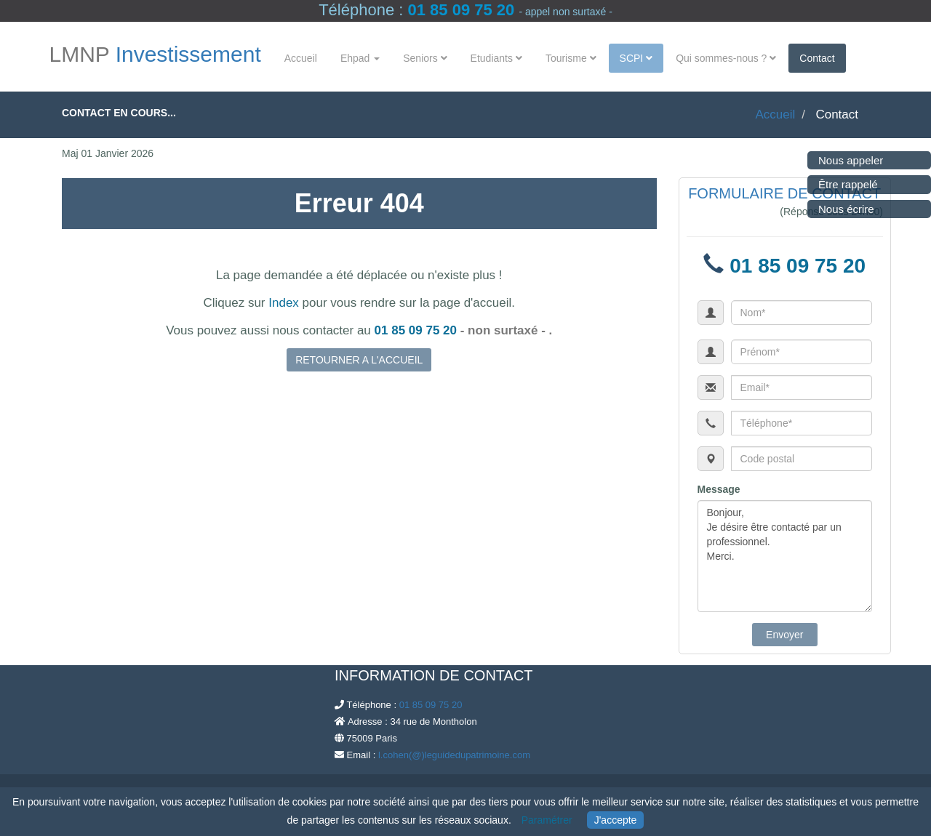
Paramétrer (547, 820)
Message (719, 489)
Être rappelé (848, 184)
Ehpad (360, 58)
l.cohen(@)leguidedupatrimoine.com (454, 754)
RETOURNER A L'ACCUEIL (359, 360)
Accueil (300, 58)
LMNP (155, 55)
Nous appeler (850, 160)
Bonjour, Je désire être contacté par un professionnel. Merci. (785, 556)
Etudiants (496, 58)
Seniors (425, 58)
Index (283, 303)
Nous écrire (846, 209)
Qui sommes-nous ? (726, 58)
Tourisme (571, 58)
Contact (816, 58)
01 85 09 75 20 (460, 10)
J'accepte (615, 820)
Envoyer (784, 634)
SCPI (636, 58)
